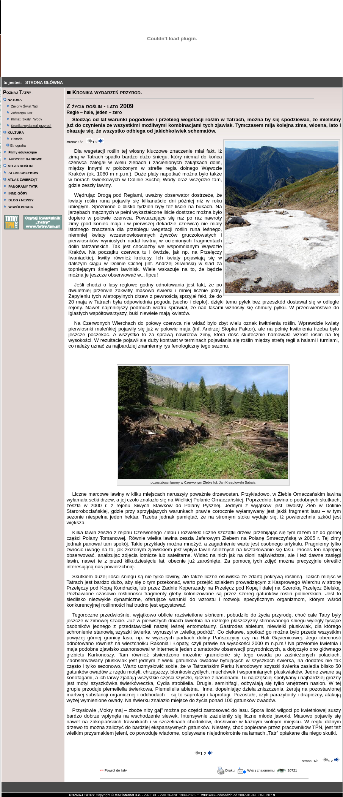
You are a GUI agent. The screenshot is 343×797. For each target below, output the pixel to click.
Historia (17, 139)
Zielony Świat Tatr (24, 106)
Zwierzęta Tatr (21, 113)
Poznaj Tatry (17, 92)
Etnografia (16, 145)
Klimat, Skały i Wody (26, 119)
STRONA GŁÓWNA (44, 82)
